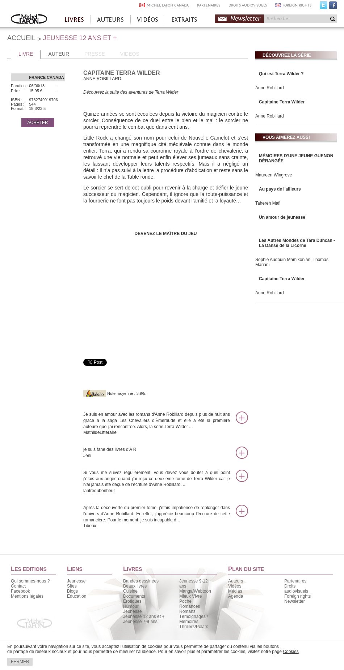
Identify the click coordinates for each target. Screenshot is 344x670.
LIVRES (74, 20)
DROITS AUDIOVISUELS (247, 5)
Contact (18, 586)
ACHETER (37, 122)
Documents (134, 596)
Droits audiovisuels (296, 589)
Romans (187, 611)
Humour (131, 606)
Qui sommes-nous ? (30, 581)
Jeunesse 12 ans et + (143, 616)
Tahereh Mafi (267, 203)
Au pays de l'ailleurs (280, 189)
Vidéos (234, 586)
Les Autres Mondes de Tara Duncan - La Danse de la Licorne (297, 243)
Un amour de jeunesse (282, 217)
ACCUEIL (21, 38)
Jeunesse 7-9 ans (140, 621)
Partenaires (295, 581)
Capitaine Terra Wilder (282, 101)
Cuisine (130, 591)
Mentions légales (27, 596)
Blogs (72, 591)
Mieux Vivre (190, 596)
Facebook (333, 6)
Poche (185, 601)
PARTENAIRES (208, 5)
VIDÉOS (147, 20)
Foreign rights (297, 596)
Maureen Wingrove (273, 175)
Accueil (29, 19)
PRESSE (94, 54)
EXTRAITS (184, 20)
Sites (72, 586)
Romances (189, 606)
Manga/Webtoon (195, 591)
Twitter (323, 6)
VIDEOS (129, 54)
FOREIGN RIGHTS (296, 5)
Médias (235, 591)
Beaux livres (135, 586)
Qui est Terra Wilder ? (281, 73)
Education (76, 596)
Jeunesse (76, 581)
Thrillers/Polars (193, 626)
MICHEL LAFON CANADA (168, 5)
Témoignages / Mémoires (193, 619)
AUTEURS (110, 20)
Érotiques (132, 601)
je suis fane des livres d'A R (156, 453)
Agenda (235, 596)
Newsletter (245, 18)
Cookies (290, 651)
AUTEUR (58, 54)
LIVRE (25, 54)
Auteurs (235, 581)
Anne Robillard (269, 87)
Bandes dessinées (141, 581)
